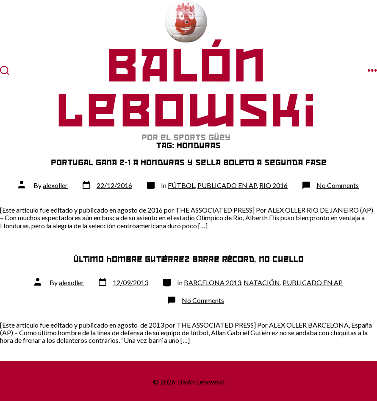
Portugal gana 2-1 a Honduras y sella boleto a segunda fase (189, 162)
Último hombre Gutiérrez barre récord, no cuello (188, 259)
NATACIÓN (262, 282)
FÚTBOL (181, 185)
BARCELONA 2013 (212, 282)
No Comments (337, 185)
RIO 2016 (273, 185)
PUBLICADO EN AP (227, 185)
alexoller (55, 185)
